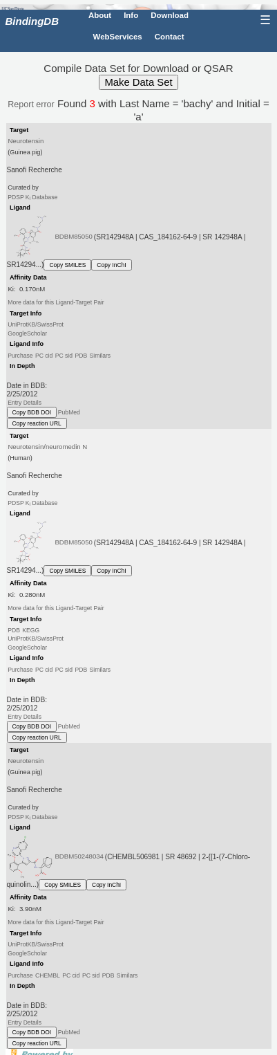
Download (170, 15)
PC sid (64, 355)
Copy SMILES (67, 265)
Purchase (20, 355)
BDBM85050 (74, 236)
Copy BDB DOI (32, 412)
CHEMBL (47, 975)
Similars (100, 355)
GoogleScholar (27, 332)
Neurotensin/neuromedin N (47, 446)
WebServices (117, 37)
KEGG (30, 630)
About (99, 15)
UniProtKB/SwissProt (36, 324)
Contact (169, 37)
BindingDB (32, 21)
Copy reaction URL (36, 423)
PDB (81, 355)
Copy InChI (111, 265)
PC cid (43, 355)
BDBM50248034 (79, 856)
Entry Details (24, 402)
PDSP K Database (32, 197)
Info (131, 15)
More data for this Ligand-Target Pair (56, 302)
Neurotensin (26, 141)
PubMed (69, 412)
